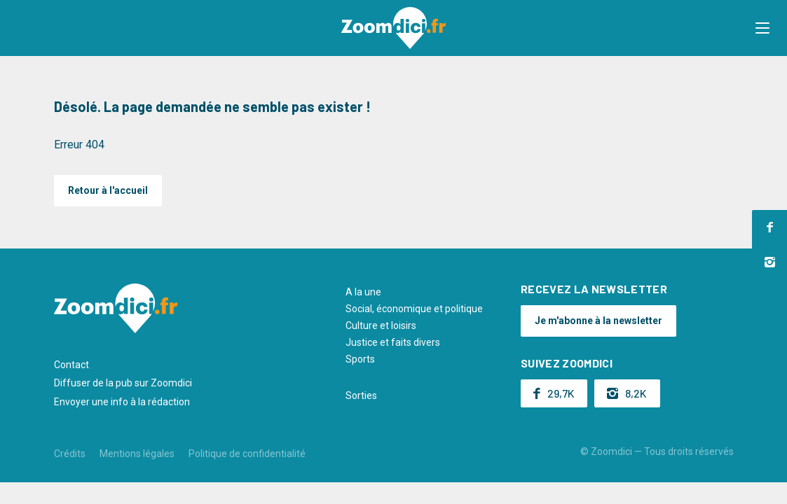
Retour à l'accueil (108, 190)
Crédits (69, 453)
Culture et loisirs (380, 325)
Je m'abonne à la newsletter (598, 320)
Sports (360, 359)
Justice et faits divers (392, 342)
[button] (762, 28)
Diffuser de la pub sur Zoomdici (123, 382)
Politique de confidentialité (247, 453)
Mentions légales (137, 453)
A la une (363, 292)
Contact (71, 364)
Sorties (361, 395)
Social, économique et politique (414, 308)
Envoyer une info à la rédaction (122, 401)
